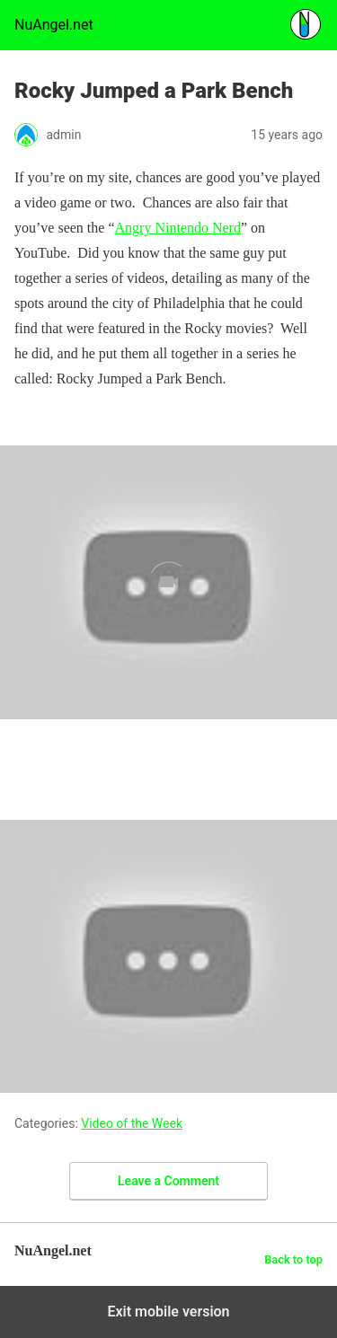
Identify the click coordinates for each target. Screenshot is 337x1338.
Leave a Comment (168, 1181)
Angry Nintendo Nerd (178, 227)
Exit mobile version (168, 1311)
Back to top (293, 1259)
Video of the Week (131, 1123)
